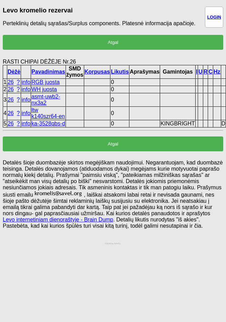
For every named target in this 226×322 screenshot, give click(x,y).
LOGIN (214, 17)
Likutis (120, 72)
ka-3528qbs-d (48, 123)
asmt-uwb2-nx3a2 (45, 100)
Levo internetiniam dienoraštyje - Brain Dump (58, 219)
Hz (217, 72)
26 (11, 82)
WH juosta (44, 89)
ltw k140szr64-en (48, 113)
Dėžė (14, 72)
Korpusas (97, 72)
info (25, 82)
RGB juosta (45, 82)
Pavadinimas (48, 72)
